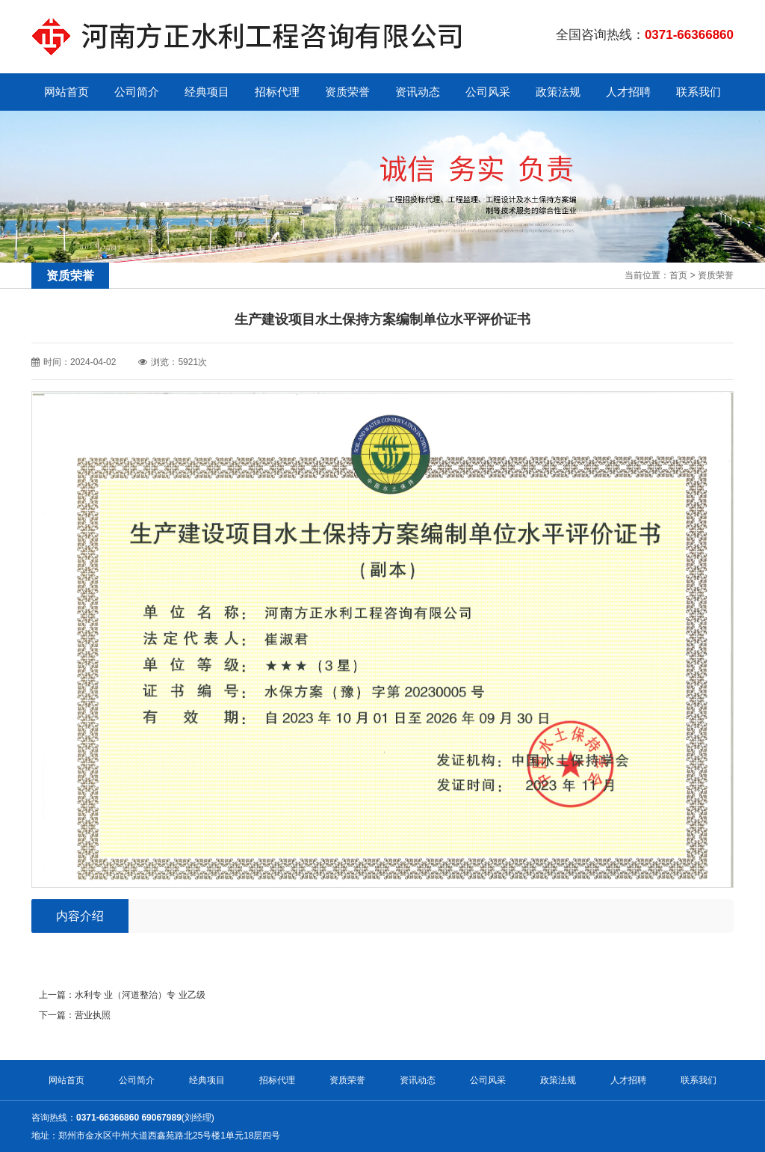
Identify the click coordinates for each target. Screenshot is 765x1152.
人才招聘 (628, 91)
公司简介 (136, 91)
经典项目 (207, 91)
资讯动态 (417, 91)
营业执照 (93, 1015)
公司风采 (487, 91)
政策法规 (558, 91)
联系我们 (698, 91)
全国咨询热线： (645, 35)
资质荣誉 (347, 91)
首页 (678, 275)
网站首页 (66, 91)
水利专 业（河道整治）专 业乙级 (140, 995)
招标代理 (277, 91)
